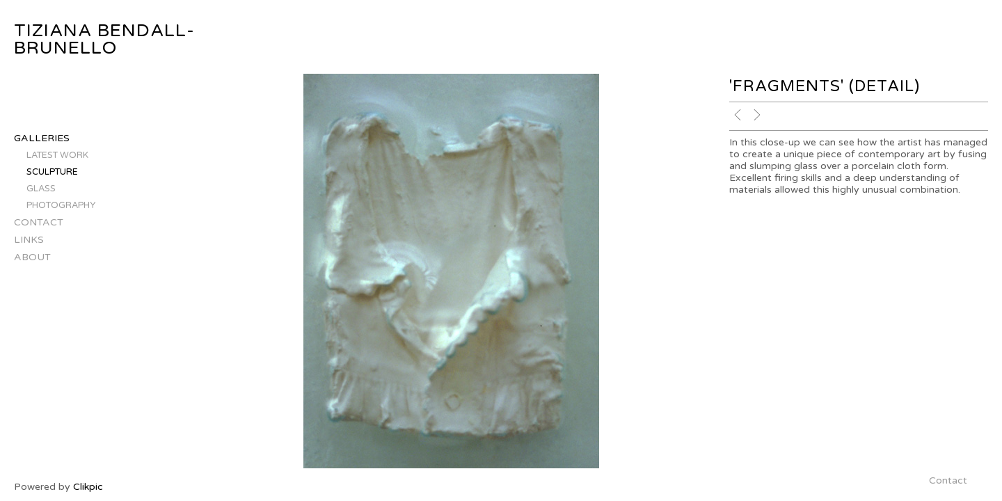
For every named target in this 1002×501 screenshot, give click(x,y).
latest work (57, 155)
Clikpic (88, 487)
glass (41, 188)
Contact (38, 222)
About (32, 257)
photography (60, 205)
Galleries (42, 138)
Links (29, 240)
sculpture (52, 171)
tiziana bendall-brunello (104, 39)
